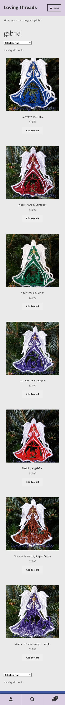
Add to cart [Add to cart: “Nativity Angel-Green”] (32, 306)
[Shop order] (18, 43)
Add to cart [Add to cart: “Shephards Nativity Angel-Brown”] (32, 569)
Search (32, 699)
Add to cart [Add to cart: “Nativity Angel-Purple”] (32, 394)
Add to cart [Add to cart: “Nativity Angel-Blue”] (32, 130)
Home (10, 20)
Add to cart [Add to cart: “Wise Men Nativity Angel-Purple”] (32, 657)
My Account (11, 699)
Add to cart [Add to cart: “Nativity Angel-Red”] (32, 481)
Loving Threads (20, 7)
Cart (50, 697)
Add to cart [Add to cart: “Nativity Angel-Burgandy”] (32, 218)
